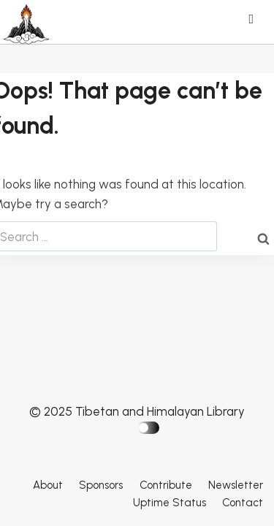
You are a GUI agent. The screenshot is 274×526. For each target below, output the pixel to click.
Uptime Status (169, 502)
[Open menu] (254, 20)
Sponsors (101, 485)
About (48, 485)
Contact (242, 502)
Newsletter (235, 485)
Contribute (166, 485)
